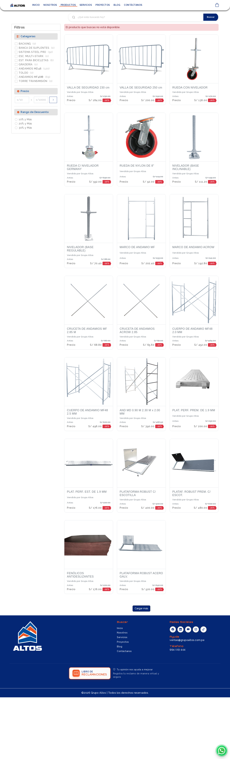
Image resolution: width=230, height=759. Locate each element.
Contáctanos (133, 5)
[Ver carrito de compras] (216, 5)
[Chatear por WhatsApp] (222, 750)
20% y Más (25, 183)
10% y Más (25, 179)
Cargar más (141, 668)
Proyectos (103, 5)
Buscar (210, 77)
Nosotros (50, 5)
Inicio (36, 5)
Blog (117, 5)
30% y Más (25, 187)
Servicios (86, 5)
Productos (68, 5)
